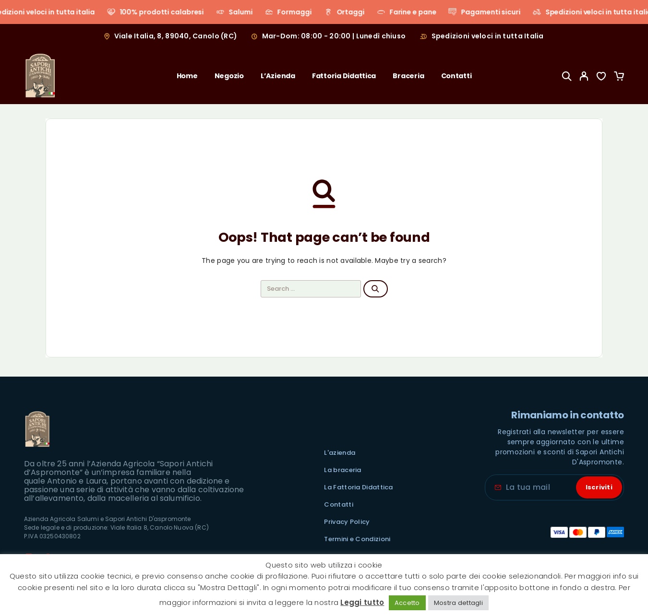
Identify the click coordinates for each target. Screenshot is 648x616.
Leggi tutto (362, 602)
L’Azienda (278, 76)
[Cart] (618, 77)
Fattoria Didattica (344, 76)
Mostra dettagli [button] (458, 602)
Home (187, 76)
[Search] (567, 76)
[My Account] (584, 76)
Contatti (456, 76)
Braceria (408, 76)
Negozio (229, 76)
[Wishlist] (601, 77)
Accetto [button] (407, 602)
